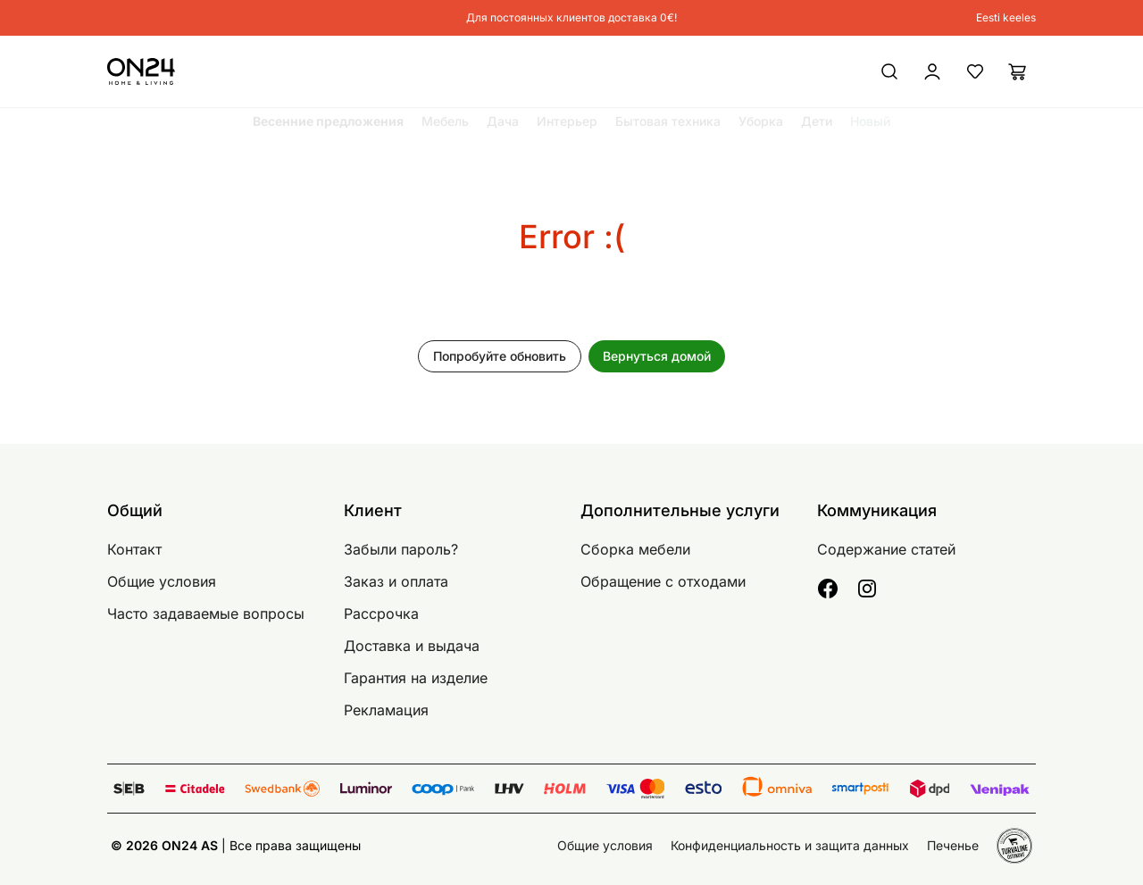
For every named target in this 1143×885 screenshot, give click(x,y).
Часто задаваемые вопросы (206, 613)
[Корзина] (1018, 71)
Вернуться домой (657, 355)
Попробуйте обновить (499, 355)
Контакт (134, 549)
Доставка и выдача (412, 646)
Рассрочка (381, 613)
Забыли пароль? (401, 549)
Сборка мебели (635, 549)
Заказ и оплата (396, 581)
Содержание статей (886, 549)
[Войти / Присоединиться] (861, 71)
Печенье (953, 845)
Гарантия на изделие (416, 678)
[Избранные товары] (975, 71)
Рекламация (386, 710)
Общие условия (161, 581)
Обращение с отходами (663, 581)
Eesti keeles (1006, 17)
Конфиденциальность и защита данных (790, 845)
